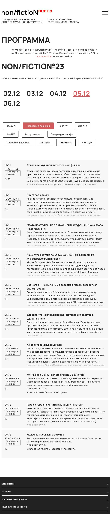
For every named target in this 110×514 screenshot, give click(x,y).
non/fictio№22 (64, 56)
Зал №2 (82, 125)
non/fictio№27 (43, 49)
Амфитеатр (66, 142)
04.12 (58, 93)
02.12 (11, 93)
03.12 (35, 93)
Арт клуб (87, 142)
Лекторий (44, 142)
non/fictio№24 (87, 53)
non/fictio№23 (44, 56)
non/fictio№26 (86, 49)
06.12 (11, 103)
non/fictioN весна (21, 49)
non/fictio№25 (43, 53)
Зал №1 (64, 125)
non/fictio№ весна (21, 53)
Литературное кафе (62, 134)
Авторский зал (33, 134)
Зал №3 (10, 134)
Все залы (11, 125)
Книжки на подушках (18, 142)
